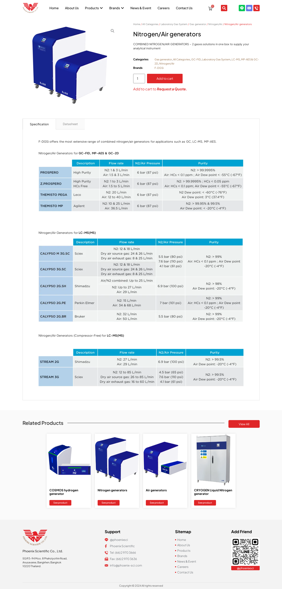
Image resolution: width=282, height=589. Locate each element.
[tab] (39, 124)
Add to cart (165, 78)
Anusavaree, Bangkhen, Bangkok (42, 562)
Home (136, 24)
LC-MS (236, 59)
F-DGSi (159, 67)
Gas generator (198, 24)
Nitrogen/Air (215, 24)
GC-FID (196, 59)
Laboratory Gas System (174, 24)
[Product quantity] (139, 78)
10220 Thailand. (32, 566)
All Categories (150, 24)
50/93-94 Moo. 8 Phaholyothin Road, (45, 558)
